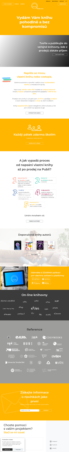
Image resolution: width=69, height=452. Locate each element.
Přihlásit (48, 1)
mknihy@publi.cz (23, 199)
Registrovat (55, 1)
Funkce (17, 4)
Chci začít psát (59, 54)
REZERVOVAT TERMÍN (34, 143)
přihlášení (45, 180)
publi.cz (23, 180)
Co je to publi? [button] (8, 4)
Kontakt (62, 1)
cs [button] (66, 1)
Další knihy (34, 254)
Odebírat (46, 410)
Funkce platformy (34, 221)
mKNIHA (22, 4)
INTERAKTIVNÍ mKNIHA (34, 113)
